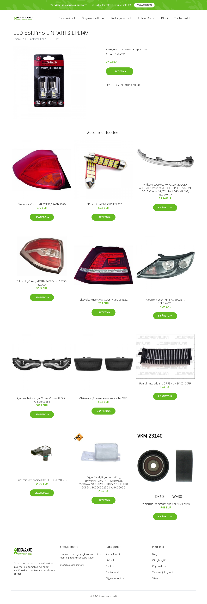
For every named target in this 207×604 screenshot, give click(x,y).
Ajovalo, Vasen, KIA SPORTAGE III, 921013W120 (165, 303)
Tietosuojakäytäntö (163, 574)
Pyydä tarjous (144, 5)
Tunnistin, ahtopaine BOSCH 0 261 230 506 (42, 482)
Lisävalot (126, 51)
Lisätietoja (120, 73)
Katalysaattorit (121, 19)
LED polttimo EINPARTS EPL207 (103, 206)
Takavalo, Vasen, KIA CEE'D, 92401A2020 (42, 206)
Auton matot (146, 19)
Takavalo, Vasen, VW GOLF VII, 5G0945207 (103, 302)
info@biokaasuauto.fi (72, 567)
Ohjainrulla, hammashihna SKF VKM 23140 (165, 506)
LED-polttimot (139, 51)
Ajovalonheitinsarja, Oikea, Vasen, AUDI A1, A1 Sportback (42, 402)
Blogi (164, 19)
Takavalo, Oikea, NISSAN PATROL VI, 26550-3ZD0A (42, 285)
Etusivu (17, 41)
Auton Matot (113, 556)
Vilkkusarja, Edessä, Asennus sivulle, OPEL (103, 400)
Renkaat (110, 568)
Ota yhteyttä (159, 562)
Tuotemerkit (182, 19)
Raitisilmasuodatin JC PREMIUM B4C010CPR (165, 385)
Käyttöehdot (159, 568)
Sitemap (156, 580)
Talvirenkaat (66, 19)
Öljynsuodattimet (93, 19)
